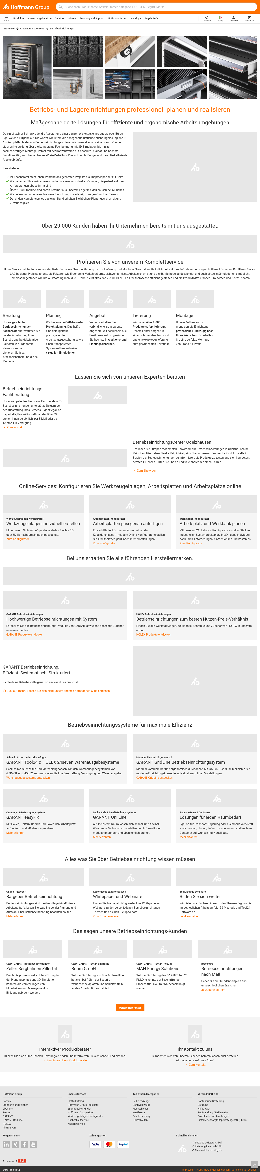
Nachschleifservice (78, 1120)
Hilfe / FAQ (204, 1108)
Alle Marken (9, 1127)
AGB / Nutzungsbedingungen (213, 1169)
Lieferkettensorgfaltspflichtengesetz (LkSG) (222, 1120)
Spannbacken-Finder (79, 1108)
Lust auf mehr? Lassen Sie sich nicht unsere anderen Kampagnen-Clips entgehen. (56, 691)
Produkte (18, 18)
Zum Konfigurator (17, 539)
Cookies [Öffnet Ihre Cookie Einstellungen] (252, 1169)
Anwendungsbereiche (39, 18)
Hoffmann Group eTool (80, 1112)
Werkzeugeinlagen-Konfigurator (85, 1116)
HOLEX (7, 1123)
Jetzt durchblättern (213, 989)
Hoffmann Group (117, 18)
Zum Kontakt (13, 427)
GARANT (8, 1116)
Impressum (188, 1169)
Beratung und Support (91, 18)
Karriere (7, 1101)
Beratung (203, 1104)
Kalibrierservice (76, 1123)
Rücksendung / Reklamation (213, 1112)
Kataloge (136, 18)
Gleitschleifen (140, 1120)
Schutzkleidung (141, 1116)
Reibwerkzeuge (141, 1101)
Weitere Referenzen (130, 1007)
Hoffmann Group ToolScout (83, 1104)
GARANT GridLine (13, 1120)
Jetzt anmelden (189, 916)
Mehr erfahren (15, 832)
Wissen (72, 18)
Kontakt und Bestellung (211, 1101)
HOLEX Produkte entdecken (153, 634)
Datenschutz (238, 1169)
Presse (6, 1112)
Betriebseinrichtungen (62, 28)
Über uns (8, 1108)
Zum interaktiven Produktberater (65, 1060)
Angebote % (151, 18)
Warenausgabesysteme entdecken (28, 777)
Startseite (9, 28)
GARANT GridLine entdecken (154, 777)
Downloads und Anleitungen (213, 1116)
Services (59, 18)
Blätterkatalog (76, 1101)
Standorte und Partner (15, 1104)
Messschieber (140, 1108)
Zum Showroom (145, 470)
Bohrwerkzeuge (141, 1104)
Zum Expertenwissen (106, 916)
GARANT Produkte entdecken (24, 634)
